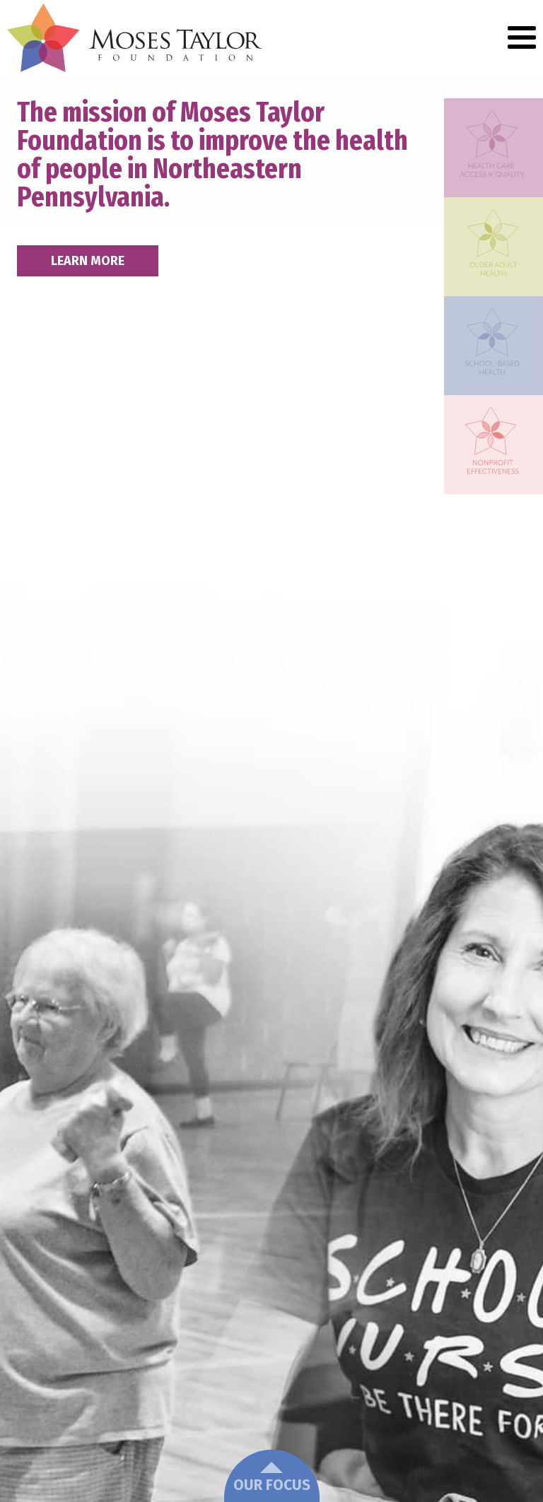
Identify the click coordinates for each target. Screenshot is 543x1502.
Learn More (87, 261)
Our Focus (271, 1478)
